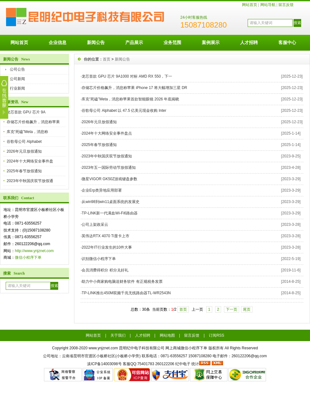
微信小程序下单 (28, 257)
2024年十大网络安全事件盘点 (107, 133)
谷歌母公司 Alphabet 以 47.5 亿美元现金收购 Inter (124, 110)
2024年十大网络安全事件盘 (30, 161)
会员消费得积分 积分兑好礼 (105, 270)
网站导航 (268, 5)
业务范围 (172, 42)
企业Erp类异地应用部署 (102, 190)
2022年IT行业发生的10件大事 (107, 247)
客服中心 (287, 42)
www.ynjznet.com (103, 348)
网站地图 (167, 335)
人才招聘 (249, 42)
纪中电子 (182, 364)
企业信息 (57, 42)
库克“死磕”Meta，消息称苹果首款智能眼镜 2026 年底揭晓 (130, 99)
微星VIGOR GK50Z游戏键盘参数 (109, 179)
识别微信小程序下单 (99, 259)
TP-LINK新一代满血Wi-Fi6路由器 (110, 213)
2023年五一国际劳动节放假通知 (109, 167)
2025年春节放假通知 (24, 171)
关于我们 (118, 335)
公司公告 (17, 69)
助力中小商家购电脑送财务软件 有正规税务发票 (122, 281)
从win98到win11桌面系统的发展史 (111, 202)
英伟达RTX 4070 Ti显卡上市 (105, 236)
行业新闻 (17, 88)
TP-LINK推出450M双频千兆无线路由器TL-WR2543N (126, 293)
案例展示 (211, 42)
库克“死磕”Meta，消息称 (27, 132)
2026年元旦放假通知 (24, 151)
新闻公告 (96, 42)
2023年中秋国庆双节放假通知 (107, 156)
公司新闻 (17, 79)
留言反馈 (286, 5)
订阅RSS (216, 335)
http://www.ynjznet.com (34, 251)
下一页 (231, 309)
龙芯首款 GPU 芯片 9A (26, 112)
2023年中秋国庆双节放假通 (30, 181)
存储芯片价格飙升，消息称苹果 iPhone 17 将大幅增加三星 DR (134, 88)
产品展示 (134, 42)
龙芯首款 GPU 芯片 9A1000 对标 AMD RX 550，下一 (127, 76)
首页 (106, 59)
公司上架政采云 (95, 224)
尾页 (247, 309)
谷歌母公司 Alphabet (24, 141)
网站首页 (249, 5)
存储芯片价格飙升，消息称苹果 (33, 122)
